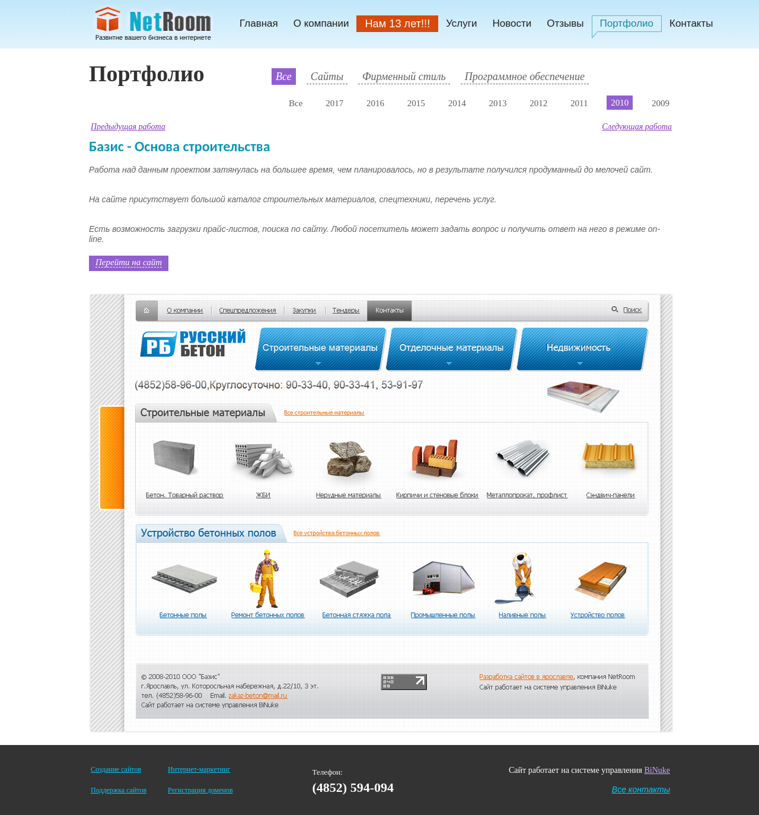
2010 (620, 102)
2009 (660, 103)
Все (284, 76)
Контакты (691, 23)
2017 (334, 103)
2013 (497, 103)
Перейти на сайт (128, 262)
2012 (538, 103)
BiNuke (657, 770)
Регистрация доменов (200, 790)
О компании (321, 23)
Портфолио (626, 23)
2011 (579, 103)
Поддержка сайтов (118, 790)
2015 (416, 103)
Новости (511, 23)
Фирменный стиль (404, 76)
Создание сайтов (116, 769)
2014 (457, 103)
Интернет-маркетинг (199, 769)
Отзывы (565, 23)
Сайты (327, 76)
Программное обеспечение (525, 76)
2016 (375, 103)
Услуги (461, 23)
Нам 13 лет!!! (397, 24)
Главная (259, 23)
